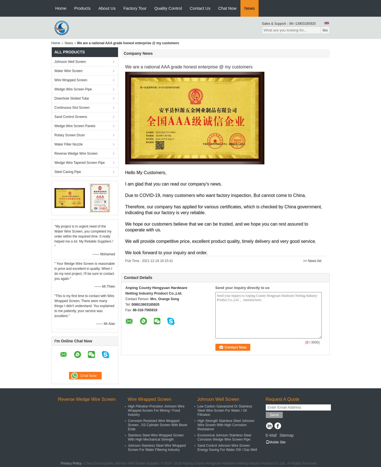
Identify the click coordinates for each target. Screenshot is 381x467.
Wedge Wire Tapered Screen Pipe (80, 163)
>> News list (312, 261)
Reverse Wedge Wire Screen (76, 153)
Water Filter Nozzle (69, 144)
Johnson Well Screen (70, 62)
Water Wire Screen (69, 71)
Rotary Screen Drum (70, 135)
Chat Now (227, 8)
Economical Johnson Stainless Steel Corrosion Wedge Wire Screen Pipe (224, 437)
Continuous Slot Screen (72, 108)
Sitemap (286, 435)
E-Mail (271, 435)
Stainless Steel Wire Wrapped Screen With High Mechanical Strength (156, 437)
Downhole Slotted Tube (72, 98)
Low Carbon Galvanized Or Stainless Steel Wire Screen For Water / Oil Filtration (225, 410)
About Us (107, 8)
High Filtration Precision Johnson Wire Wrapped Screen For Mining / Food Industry (156, 410)
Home (61, 8)
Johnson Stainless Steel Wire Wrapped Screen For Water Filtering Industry (157, 448)
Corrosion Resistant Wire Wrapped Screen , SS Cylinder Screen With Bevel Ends (157, 425)
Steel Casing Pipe (68, 172)
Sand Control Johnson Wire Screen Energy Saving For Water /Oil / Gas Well (227, 448)
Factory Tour (134, 8)
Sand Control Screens (71, 117)
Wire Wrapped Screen (71, 80)
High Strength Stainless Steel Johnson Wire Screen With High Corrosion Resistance (226, 425)
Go (325, 30)
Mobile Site (276, 442)
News (249, 8)
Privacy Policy (71, 463)
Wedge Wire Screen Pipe (73, 89)
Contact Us (200, 8)
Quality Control (168, 8)
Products (82, 8)
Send (274, 415)
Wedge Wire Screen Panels (75, 126)
